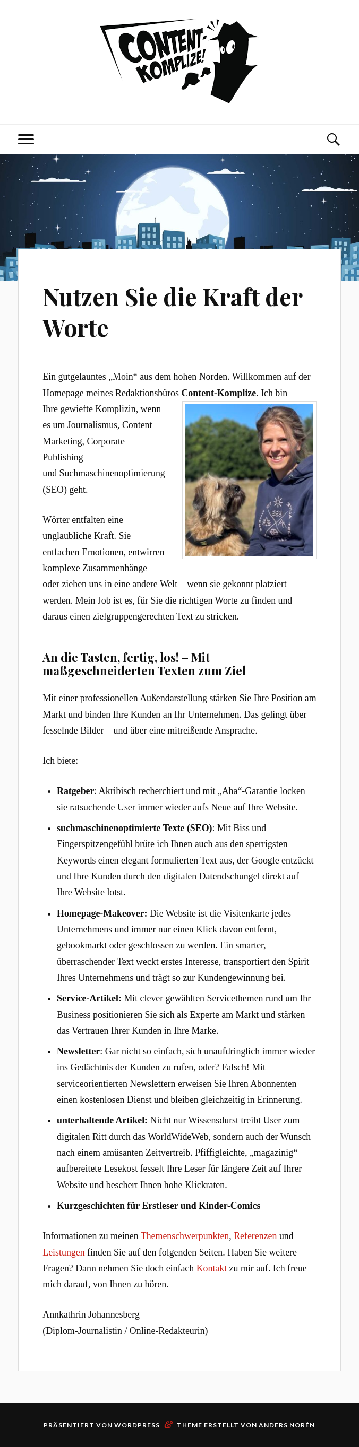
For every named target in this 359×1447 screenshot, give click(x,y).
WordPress (137, 1425)
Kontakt (211, 1268)
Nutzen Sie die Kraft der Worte (172, 311)
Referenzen (255, 1236)
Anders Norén (287, 1425)
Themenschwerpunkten (185, 1236)
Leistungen (63, 1252)
